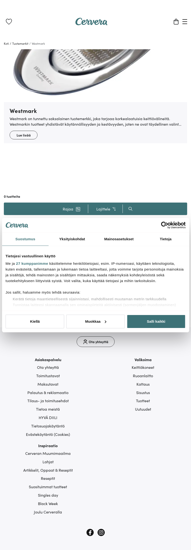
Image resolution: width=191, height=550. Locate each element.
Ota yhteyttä (48, 367)
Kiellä (35, 321)
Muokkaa (95, 321)
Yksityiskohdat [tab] (72, 239)
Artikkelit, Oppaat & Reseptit (48, 470)
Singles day (48, 495)
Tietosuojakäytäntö (48, 425)
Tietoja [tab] (166, 239)
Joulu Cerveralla (48, 511)
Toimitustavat (48, 375)
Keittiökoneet (143, 367)
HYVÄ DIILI (48, 417)
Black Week (48, 503)
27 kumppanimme (32, 263)
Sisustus (143, 392)
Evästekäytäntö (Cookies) (48, 434)
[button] (71, 208)
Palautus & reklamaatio (47, 392)
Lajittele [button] (106, 209)
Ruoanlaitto (143, 375)
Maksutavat (47, 384)
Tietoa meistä (48, 409)
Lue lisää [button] (24, 135)
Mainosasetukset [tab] (119, 239)
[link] (9, 22)
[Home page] (91, 23)
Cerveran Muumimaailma (48, 453)
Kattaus (143, 384)
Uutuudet (143, 409)
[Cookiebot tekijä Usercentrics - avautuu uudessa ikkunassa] (164, 225)
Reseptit (48, 478)
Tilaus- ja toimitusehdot (48, 400)
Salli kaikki (156, 321)
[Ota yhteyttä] (96, 341)
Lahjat (48, 461)
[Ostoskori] (176, 22)
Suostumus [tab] (25, 239)
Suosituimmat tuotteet (48, 486)
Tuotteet (143, 400)
